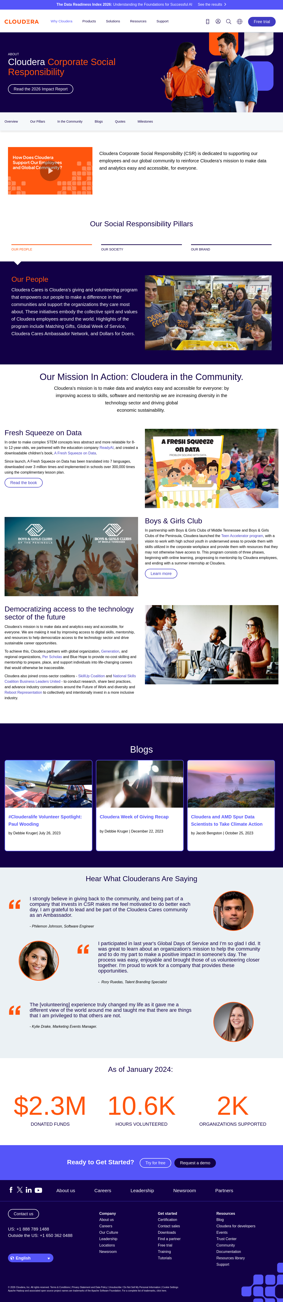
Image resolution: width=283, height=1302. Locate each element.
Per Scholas (52, 657)
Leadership (142, 1190)
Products (89, 21)
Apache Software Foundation (106, 1290)
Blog (220, 1220)
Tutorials (165, 1258)
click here (161, 1290)
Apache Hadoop (16, 1290)
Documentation (228, 1252)
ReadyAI (106, 448)
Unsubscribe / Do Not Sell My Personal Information (134, 1287)
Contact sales (169, 1226)
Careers (102, 1190)
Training (164, 1252)
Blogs (99, 121)
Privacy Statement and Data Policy (89, 1287)
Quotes (120, 121)
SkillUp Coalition (91, 676)
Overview (11, 121)
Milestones (145, 121)
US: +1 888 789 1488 (28, 1229)
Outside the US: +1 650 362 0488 (40, 1235)
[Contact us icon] (207, 22)
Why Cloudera (61, 21)
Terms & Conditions (60, 1287)
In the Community (70, 121)
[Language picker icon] (240, 23)
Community (225, 1245)
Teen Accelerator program (242, 536)
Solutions (113, 21)
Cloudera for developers (235, 1226)
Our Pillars (37, 121)
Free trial (262, 21)
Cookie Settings (170, 1287)
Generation (110, 651)
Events (222, 1232)
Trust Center (226, 1239)
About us (65, 1190)
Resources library (230, 1258)
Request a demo (195, 1163)
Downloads (167, 1232)
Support (163, 21)
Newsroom (184, 1190)
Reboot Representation (23, 692)
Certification (167, 1220)
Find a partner (169, 1239)
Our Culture (108, 1232)
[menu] (218, 21)
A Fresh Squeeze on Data (74, 453)
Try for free (155, 1163)
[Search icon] (228, 22)
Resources (138, 21)
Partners (224, 1190)
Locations (107, 1245)
